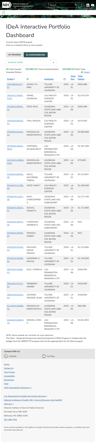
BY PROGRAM (15, 55)
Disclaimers (9, 380)
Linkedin (12, 356)
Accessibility (9, 376)
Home (6, 364)
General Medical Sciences (23, 6)
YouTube (51, 356)
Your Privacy (9, 372)
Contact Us (8, 368)
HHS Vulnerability (18, 387)
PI (27, 79)
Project (11, 79)
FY (65, 79)
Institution (49, 79)
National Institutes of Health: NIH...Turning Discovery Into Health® (33, 400)
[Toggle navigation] (3, 12)
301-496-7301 (10, 419)
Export (87, 72)
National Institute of (20, 4)
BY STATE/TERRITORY (35, 55)
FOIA (6, 383)
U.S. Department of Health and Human (26, 396)
